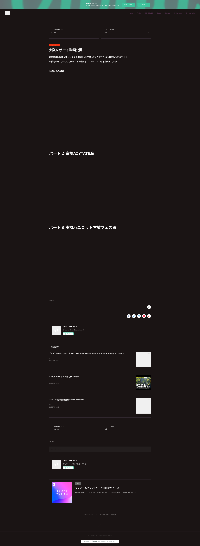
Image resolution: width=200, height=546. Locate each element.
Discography (190, 13)
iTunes (167, 13)
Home (131, 13)
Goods (159, 13)
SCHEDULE (149, 13)
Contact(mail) (178, 13)
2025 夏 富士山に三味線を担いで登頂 (64, 377)
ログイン (144, 4)
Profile (139, 13)
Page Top (100, 525)
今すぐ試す (128, 4)
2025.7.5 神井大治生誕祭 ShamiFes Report (66, 400)
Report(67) (52, 300)
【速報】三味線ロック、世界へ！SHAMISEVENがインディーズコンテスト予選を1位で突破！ (86, 353)
